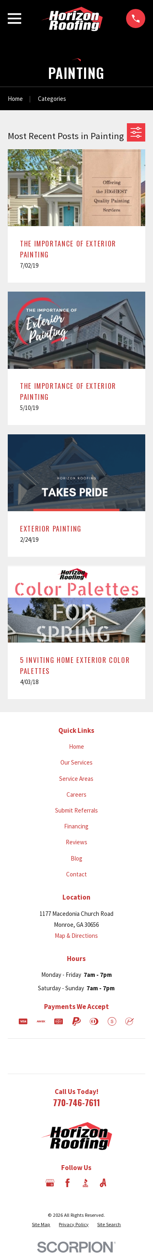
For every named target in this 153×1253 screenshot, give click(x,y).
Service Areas (76, 778)
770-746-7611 (76, 1102)
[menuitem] (41, 1224)
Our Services (76, 762)
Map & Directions (76, 935)
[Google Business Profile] (50, 1183)
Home (76, 746)
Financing (76, 826)
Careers (76, 794)
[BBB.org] (85, 1183)
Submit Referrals (76, 810)
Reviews (76, 842)
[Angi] (103, 1183)
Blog (76, 858)
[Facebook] (67, 1183)
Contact (76, 874)
